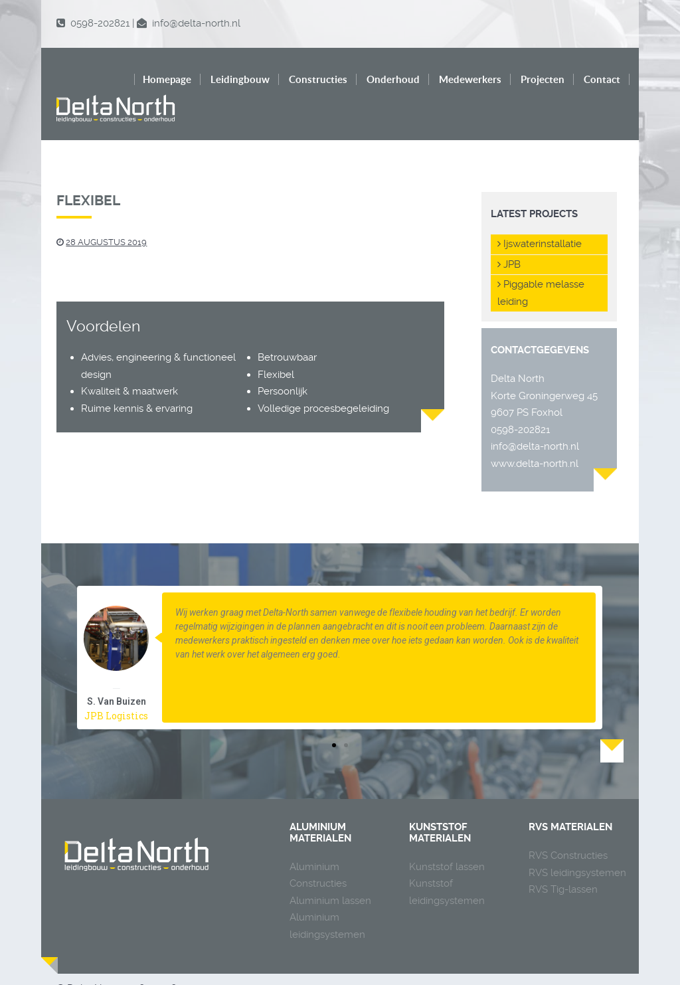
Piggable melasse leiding (540, 265)
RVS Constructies (568, 828)
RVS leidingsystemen (577, 845)
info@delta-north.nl (535, 418)
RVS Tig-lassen (563, 861)
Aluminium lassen (330, 873)
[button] (334, 717)
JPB (509, 236)
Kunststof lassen (447, 839)
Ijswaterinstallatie (539, 216)
